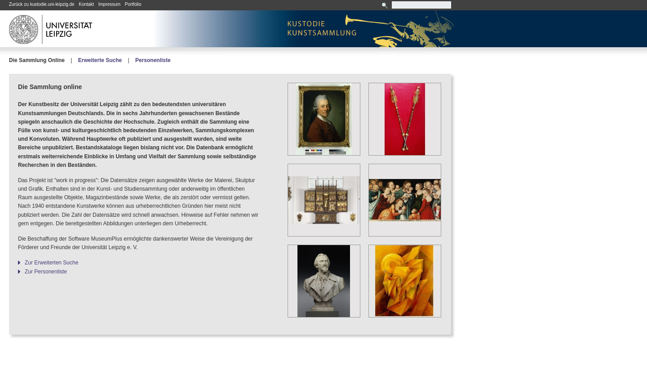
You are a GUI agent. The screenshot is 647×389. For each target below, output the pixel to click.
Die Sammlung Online (37, 60)
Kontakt (86, 4)
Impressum (109, 4)
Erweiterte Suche (100, 60)
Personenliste (153, 60)
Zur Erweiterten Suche (51, 262)
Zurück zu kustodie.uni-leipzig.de (42, 4)
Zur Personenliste (46, 271)
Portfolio (133, 4)
